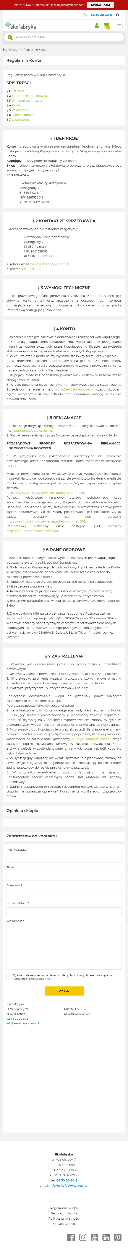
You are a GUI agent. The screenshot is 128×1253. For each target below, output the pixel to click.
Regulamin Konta (64, 1213)
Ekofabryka (10, 49)
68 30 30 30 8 (101, 14)
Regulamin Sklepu (64, 1208)
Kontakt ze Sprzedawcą (29, 96)
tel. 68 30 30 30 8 (17, 1018)
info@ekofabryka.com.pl (22, 1023)
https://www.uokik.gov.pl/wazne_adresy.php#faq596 (45, 521)
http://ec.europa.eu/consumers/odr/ (32, 531)
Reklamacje (20, 110)
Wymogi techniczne (26, 100)
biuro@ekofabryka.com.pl (49, 264)
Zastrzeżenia (21, 119)
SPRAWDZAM (100, 5)
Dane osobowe (23, 115)
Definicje (17, 91)
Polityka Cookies (64, 1223)
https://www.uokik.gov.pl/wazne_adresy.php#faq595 (45, 493)
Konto (16, 105)
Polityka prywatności (64, 1218)
